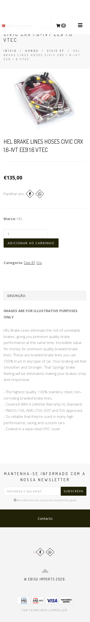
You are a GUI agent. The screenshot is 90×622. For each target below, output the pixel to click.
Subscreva (74, 491)
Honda (32, 50)
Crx (39, 262)
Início (10, 50)
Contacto (45, 518)
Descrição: (16, 296)
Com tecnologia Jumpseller (44, 610)
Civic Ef (56, 50)
